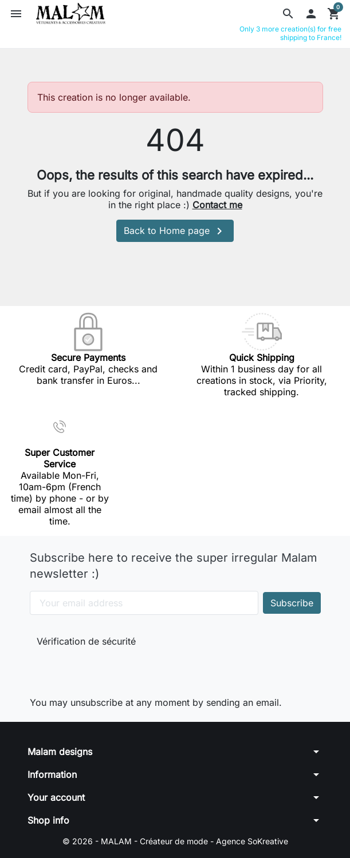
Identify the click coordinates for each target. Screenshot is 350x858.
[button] (288, 13)
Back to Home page (175, 231)
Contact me (217, 204)
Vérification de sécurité (86, 641)
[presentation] (113, 669)
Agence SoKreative (252, 841)
